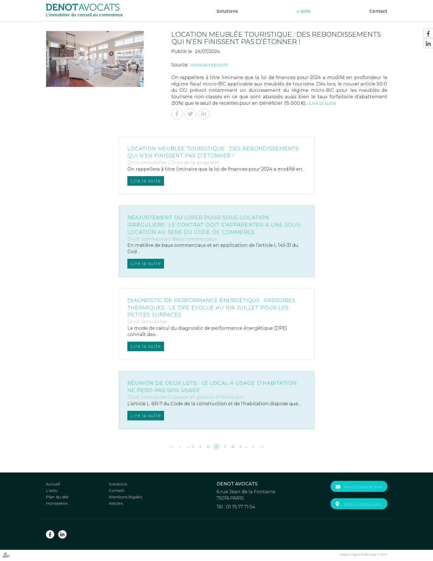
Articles (116, 503)
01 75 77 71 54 (240, 506)
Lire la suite (322, 103)
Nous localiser (362, 504)
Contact (378, 11)
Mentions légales (125, 496)
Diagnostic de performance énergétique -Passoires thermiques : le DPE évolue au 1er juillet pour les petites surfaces (211, 307)
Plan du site (57, 496)
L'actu (304, 11)
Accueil (53, 483)
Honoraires (56, 503)
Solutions (227, 11)
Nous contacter (363, 487)
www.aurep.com (209, 64)
